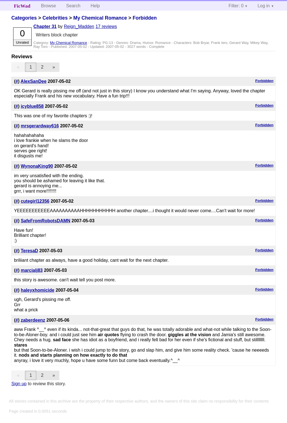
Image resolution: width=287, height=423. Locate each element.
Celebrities (55, 18)
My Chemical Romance (100, 18)
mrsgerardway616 (40, 125)
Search (73, 5)
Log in (264, 5)
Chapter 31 (45, 26)
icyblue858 (32, 106)
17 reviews (106, 26)
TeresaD (29, 250)
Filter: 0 (236, 5)
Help (95, 5)
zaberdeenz (33, 320)
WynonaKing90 (37, 166)
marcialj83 (32, 270)
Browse (48, 5)
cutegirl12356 (35, 201)
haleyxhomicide (37, 290)
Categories (24, 18)
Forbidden (145, 18)
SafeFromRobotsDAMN (45, 220)
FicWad (22, 6)
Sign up (18, 383)
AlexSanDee (33, 81)
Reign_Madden (79, 26)
